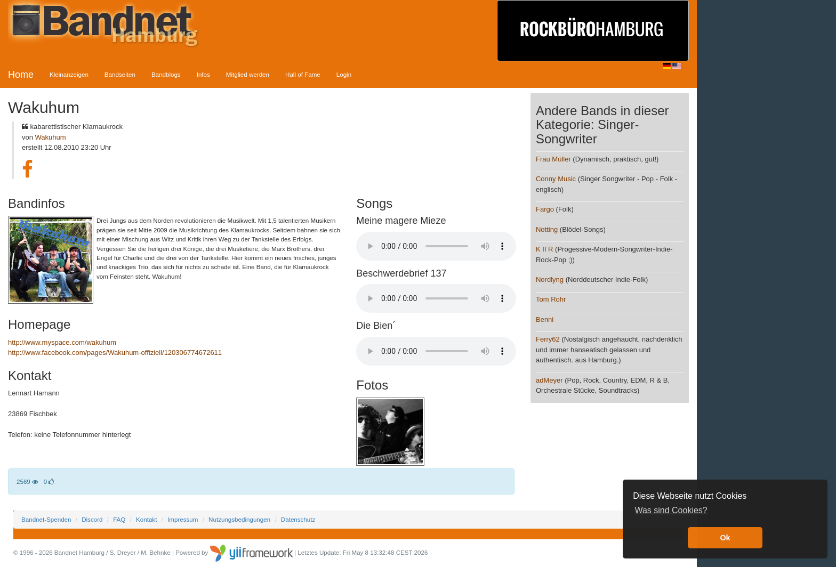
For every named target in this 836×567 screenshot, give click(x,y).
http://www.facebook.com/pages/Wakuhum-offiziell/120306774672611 (115, 353)
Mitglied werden (247, 74)
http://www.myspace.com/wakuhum (62, 342)
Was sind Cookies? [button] (670, 510)
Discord (92, 519)
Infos (203, 74)
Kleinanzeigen (69, 74)
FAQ (119, 519)
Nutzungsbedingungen (239, 519)
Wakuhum (50, 137)
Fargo (545, 209)
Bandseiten (119, 74)
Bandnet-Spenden (46, 519)
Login (343, 74)
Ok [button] (725, 537)
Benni (544, 319)
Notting (547, 229)
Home (21, 74)
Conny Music (556, 179)
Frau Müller (553, 159)
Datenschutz (298, 519)
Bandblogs (166, 74)
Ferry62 (548, 339)
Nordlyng (550, 280)
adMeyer (549, 380)
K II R (544, 249)
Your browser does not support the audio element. (436, 246)
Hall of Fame (302, 74)
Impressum (182, 519)
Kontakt (146, 519)
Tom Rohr (551, 299)
